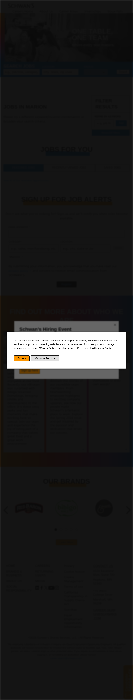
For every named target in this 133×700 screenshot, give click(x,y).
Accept (21, 358)
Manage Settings (45, 358)
